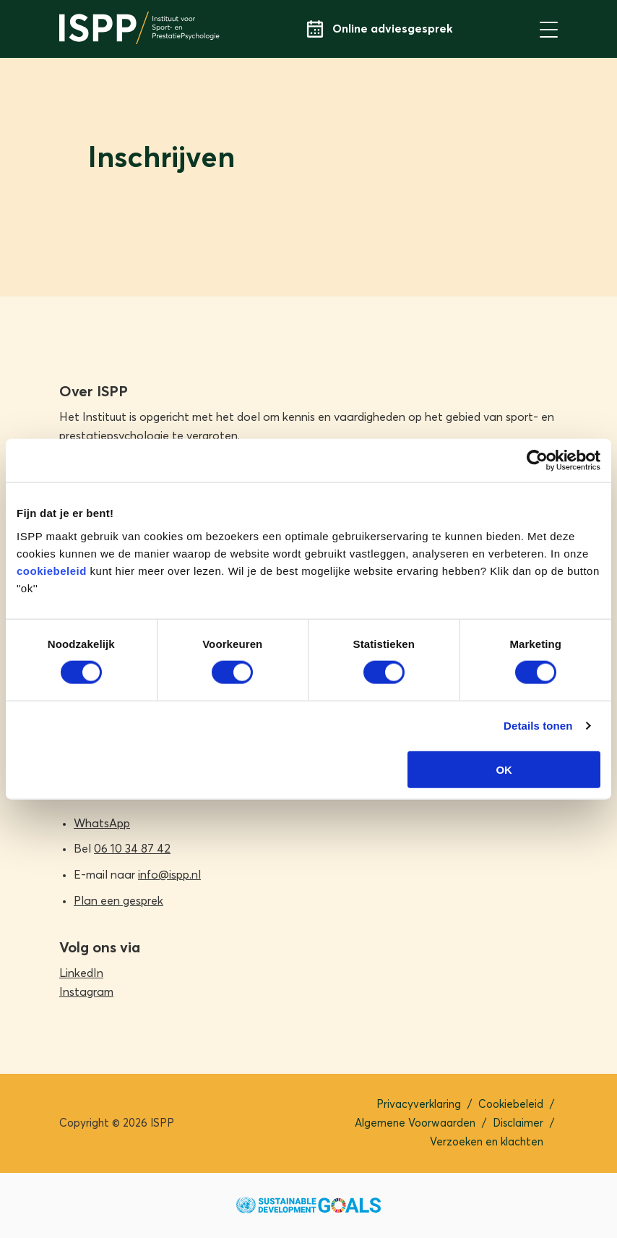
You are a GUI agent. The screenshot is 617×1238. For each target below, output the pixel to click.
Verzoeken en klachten (486, 1142)
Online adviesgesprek (379, 29)
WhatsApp (102, 823)
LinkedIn (81, 973)
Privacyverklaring (418, 1104)
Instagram (86, 992)
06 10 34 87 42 (132, 849)
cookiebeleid (52, 570)
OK (504, 769)
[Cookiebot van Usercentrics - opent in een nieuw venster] (537, 460)
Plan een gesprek (118, 901)
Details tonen (538, 726)
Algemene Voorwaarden (415, 1123)
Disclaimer (518, 1123)
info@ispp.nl (169, 875)
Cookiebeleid (510, 1104)
